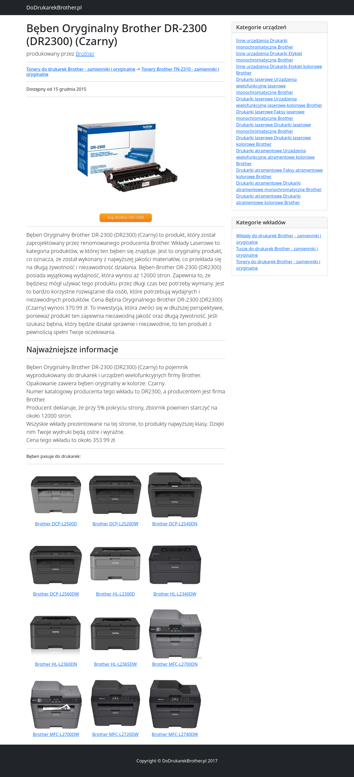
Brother (85, 53)
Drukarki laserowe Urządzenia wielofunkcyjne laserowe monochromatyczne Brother (266, 85)
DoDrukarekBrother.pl (54, 7)
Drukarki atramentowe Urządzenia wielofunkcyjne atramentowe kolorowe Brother (275, 157)
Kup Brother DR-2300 (125, 217)
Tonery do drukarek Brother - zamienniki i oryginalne (81, 69)
